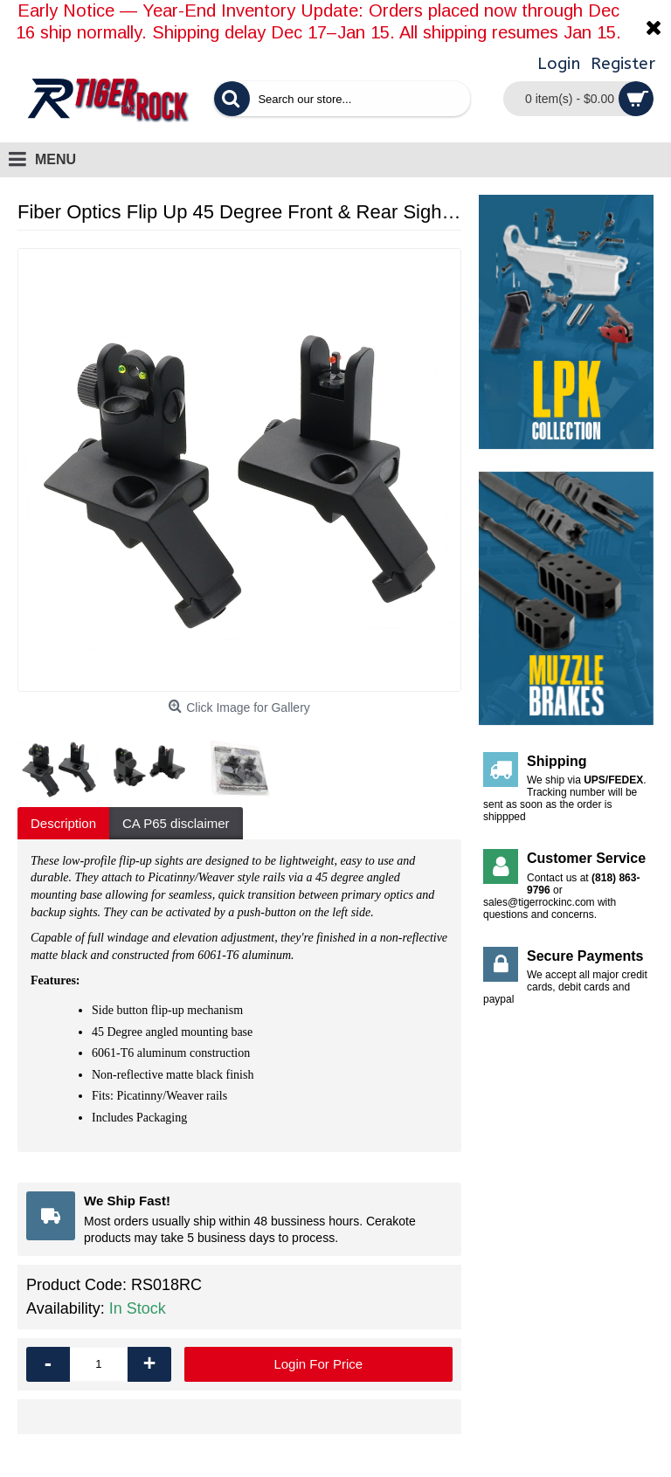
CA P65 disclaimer (176, 823)
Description (63, 823)
